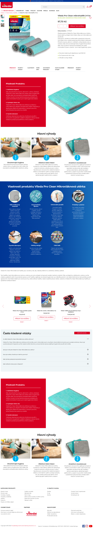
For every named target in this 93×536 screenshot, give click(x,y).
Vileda (2, 12)
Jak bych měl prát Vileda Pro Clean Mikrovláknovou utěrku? (18, 352)
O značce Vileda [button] (53, 490)
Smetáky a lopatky (5, 497)
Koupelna (52, 10)
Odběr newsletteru (52, 516)
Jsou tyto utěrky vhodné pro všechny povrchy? (15, 357)
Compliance (45, 528)
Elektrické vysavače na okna (32, 501)
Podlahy (33, 10)
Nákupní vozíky (28, 502)
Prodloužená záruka (52, 518)
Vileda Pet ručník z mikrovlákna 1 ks (46, 313)
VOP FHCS (60, 528)
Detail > (22, 324)
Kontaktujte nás (75, 497)
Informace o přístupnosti (77, 514)
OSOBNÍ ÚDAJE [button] (5, 509)
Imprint (40, 528)
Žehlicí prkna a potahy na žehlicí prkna (34, 499)
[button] (87, 7)
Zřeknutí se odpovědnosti (53, 514)
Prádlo (45, 10)
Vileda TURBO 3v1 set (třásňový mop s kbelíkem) (71, 313)
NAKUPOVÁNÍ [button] (51, 509)
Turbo (27, 10)
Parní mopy (28, 497)
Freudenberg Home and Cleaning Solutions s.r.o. (23, 528)
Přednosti (13, 67)
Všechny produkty (8, 10)
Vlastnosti (30, 67)
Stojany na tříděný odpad (7, 504)
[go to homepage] (7, 5)
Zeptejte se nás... (82, 335)
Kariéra (49, 497)
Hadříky (3, 501)
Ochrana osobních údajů (7, 513)
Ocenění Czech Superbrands (78, 494)
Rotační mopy (4, 494)
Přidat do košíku (77, 26)
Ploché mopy (4, 495)
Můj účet (49, 513)
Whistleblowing (53, 528)
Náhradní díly (28, 495)
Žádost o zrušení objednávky (78, 516)
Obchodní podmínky (76, 513)
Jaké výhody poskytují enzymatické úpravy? (14, 361)
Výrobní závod (74, 495)
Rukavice (3, 502)
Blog (57, 10)
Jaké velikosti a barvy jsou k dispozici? (13, 366)
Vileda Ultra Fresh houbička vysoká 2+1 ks (22, 313)
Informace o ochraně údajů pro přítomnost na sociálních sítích (12, 515)
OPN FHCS (66, 528)
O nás (48, 495)
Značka (49, 494)
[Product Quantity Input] (63, 26)
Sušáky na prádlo (29, 494)
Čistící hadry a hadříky (11, 12)
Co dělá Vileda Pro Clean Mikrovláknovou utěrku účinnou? (18, 341)
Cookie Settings (74, 528)
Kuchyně (39, 10)
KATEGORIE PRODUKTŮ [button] (8, 490)
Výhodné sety (20, 10)
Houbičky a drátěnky (6, 499)
